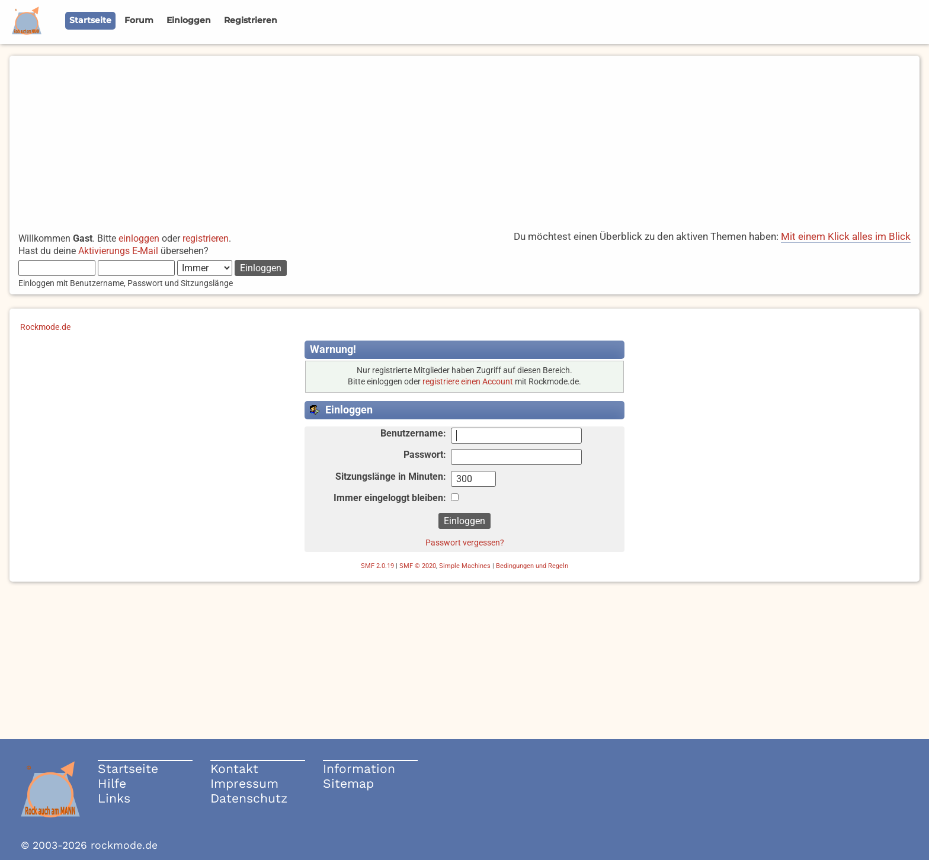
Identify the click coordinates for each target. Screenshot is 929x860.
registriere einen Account (467, 382)
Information (359, 768)
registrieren (205, 238)
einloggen (138, 238)
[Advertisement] (464, 139)
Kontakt (234, 768)
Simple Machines (465, 566)
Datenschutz (248, 798)
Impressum (244, 783)
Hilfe (112, 783)
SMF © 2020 (417, 566)
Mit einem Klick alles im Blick (846, 236)
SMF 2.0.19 (377, 566)
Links (114, 798)
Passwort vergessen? (464, 542)
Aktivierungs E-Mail (118, 250)
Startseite (128, 768)
